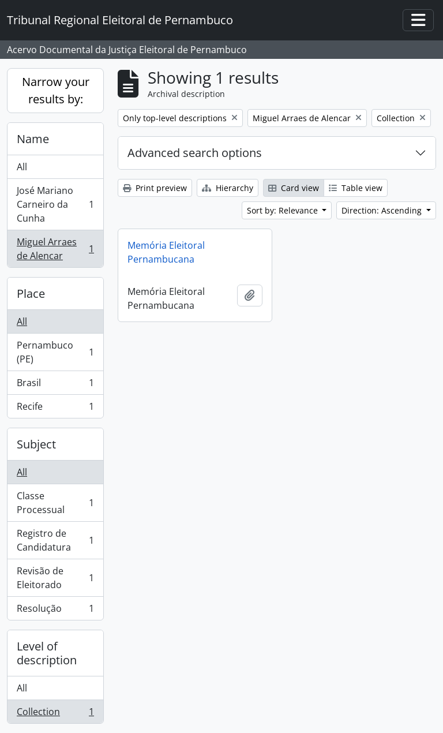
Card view (293, 187)
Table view (355, 187)
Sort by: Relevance (283, 210)
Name (33, 139)
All (22, 166)
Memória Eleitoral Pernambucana (166, 252)
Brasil (55, 385)
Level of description (47, 653)
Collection (55, 714)
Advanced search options (194, 152)
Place (31, 293)
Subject (36, 444)
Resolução (55, 610)
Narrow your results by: (55, 90)
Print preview (155, 187)
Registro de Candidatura (55, 540)
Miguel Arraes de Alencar (55, 248)
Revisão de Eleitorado (55, 577)
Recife (55, 408)
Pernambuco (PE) (55, 352)
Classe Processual (55, 502)
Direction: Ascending (382, 210)
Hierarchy (227, 187)
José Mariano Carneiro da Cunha (55, 204)
